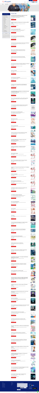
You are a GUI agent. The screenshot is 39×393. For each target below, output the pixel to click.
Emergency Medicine (5, 26)
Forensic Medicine (5, 31)
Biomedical (4, 20)
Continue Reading (13, 19)
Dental (4, 24)
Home (2, 382)
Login (30, 0)
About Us (12, 382)
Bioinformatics (4, 19)
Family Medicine (5, 30)
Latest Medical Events (19, 8)
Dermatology (4, 25)
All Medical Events (5, 15)
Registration (35, 0)
